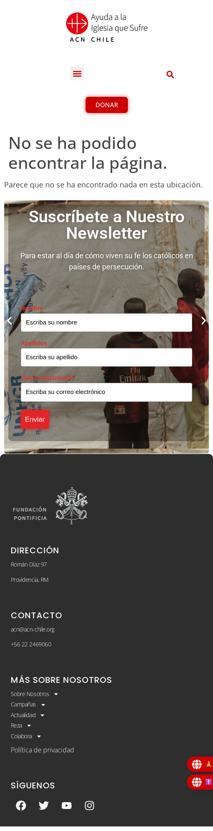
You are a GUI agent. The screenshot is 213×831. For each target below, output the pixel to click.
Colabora (26, 740)
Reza (21, 730)
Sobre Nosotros (35, 698)
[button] (77, 73)
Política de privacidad (42, 754)
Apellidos (34, 344)
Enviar (37, 422)
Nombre (32, 308)
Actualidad (28, 719)
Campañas (28, 708)
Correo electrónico (48, 379)
